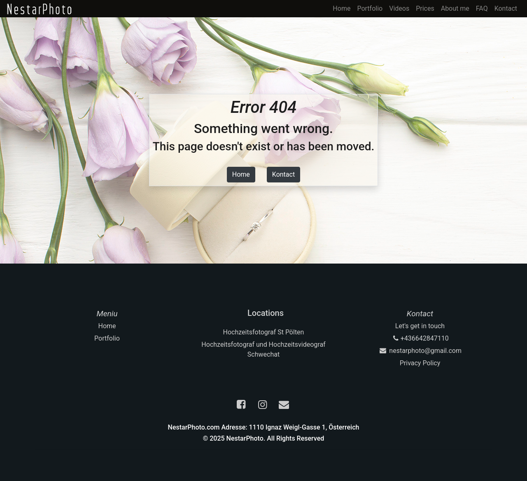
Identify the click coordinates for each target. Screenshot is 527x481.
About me (455, 8)
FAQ (482, 8)
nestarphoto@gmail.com (420, 351)
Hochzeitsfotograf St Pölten (263, 332)
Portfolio (369, 8)
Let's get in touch (420, 326)
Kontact (505, 8)
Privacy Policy (420, 363)
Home (341, 8)
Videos (399, 8)
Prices (425, 8)
